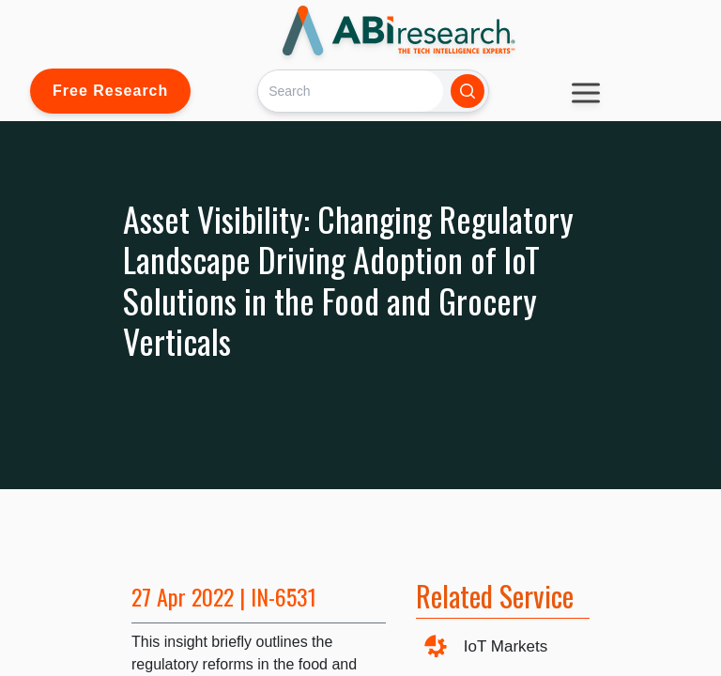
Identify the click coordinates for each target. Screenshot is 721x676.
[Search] (350, 90)
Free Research (110, 91)
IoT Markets (505, 646)
